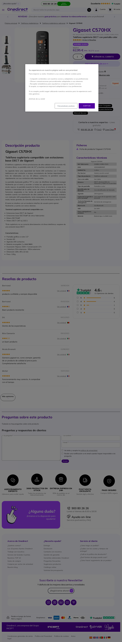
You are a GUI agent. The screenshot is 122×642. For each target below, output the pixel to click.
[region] (61, 88)
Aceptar (86, 106)
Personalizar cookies (66, 106)
